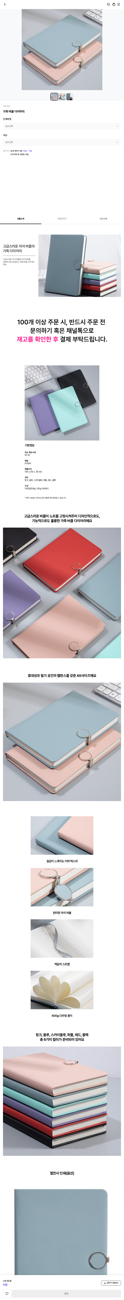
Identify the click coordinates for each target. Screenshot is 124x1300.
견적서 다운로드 (111, 1283)
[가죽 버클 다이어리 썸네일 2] (62, 96)
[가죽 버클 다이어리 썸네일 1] (54, 96)
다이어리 (6, 106)
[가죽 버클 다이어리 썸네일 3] (69, 96)
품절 (66, 1293)
